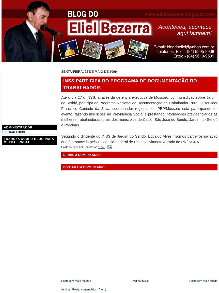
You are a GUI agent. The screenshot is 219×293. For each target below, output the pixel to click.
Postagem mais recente (76, 280)
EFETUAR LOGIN (13, 132)
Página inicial (140, 280)
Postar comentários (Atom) (89, 289)
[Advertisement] (29, 97)
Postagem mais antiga (203, 280)
